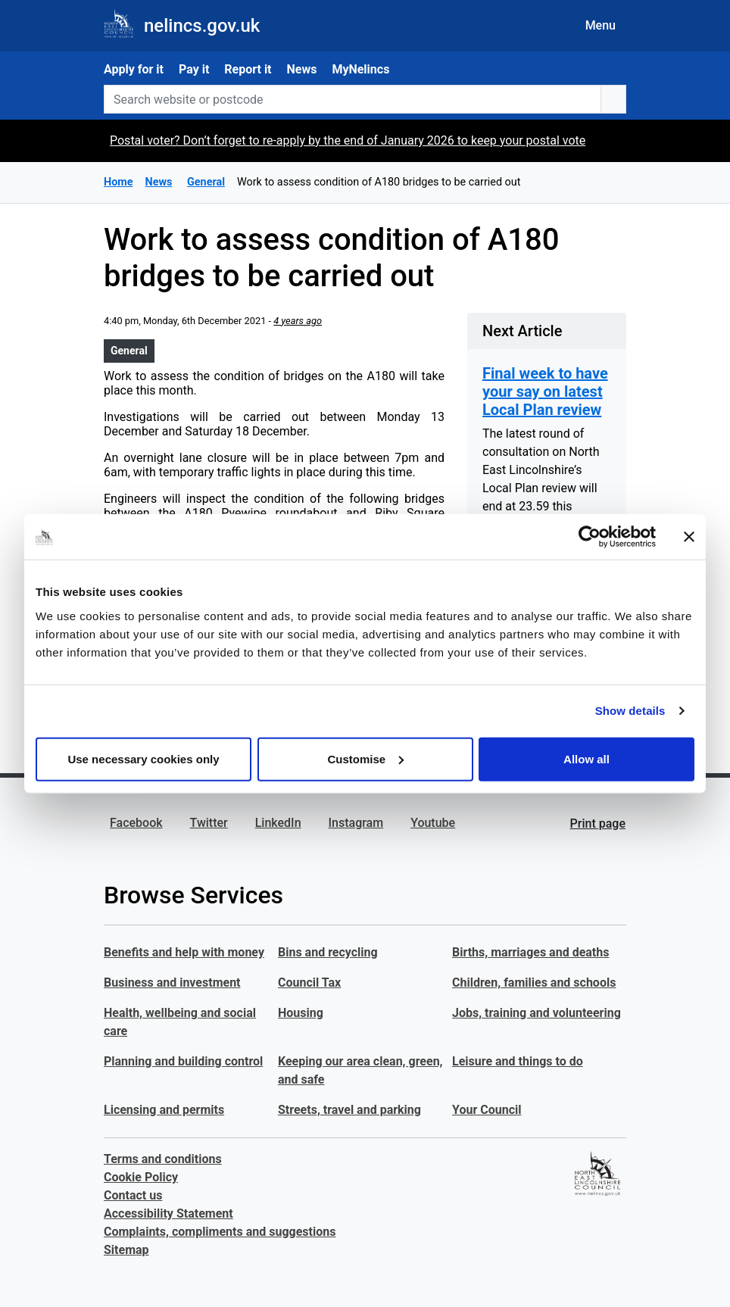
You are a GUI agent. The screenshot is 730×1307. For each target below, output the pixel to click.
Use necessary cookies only (143, 758)
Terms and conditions (163, 1159)
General (129, 351)
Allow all (586, 758)
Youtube (432, 823)
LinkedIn (278, 823)
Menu (600, 25)
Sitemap (126, 1250)
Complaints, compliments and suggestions (219, 1231)
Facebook (136, 823)
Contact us (133, 1195)
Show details (630, 710)
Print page (597, 823)
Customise (365, 758)
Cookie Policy (141, 1177)
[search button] (613, 99)
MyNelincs (360, 69)
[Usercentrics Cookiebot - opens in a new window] (589, 537)
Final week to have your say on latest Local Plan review (545, 391)
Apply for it (134, 69)
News (302, 69)
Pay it (194, 69)
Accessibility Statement (168, 1213)
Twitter (209, 823)
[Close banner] (689, 537)
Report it (247, 69)
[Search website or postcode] (352, 99)
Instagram (356, 823)
